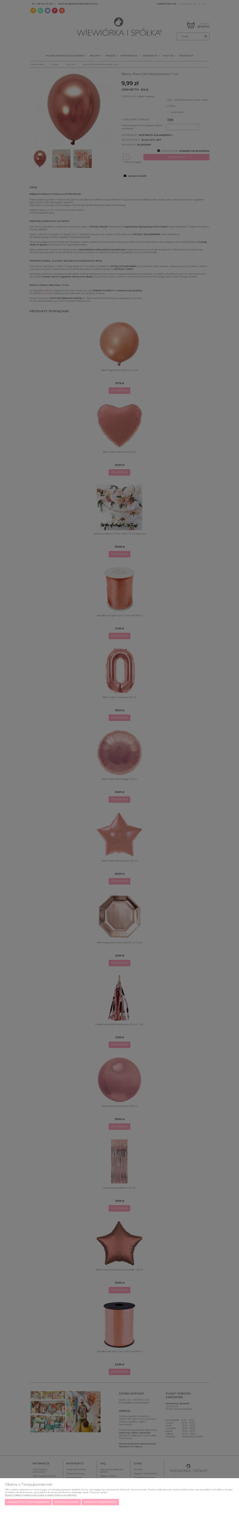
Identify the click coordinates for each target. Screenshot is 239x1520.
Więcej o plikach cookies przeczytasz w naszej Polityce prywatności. (41, 1495)
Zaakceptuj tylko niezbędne (28, 1502)
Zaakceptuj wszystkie (100, 1502)
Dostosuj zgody (67, 1502)
